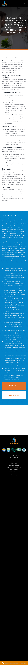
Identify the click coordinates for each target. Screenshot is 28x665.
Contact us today (8, 196)
